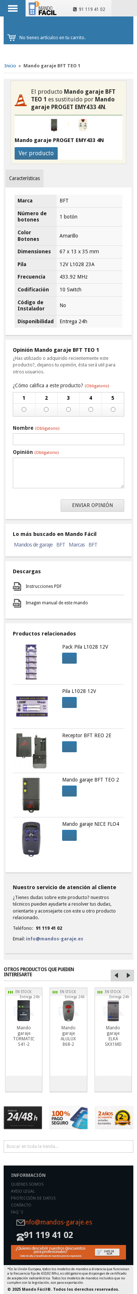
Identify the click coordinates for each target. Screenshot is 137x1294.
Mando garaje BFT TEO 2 (90, 780)
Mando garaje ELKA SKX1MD (113, 1036)
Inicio (10, 65)
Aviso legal (23, 1191)
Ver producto (36, 153)
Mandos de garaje (33, 544)
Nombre (36, 428)
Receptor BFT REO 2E (86, 735)
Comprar (67, 657)
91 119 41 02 (89, 9)
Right (128, 975)
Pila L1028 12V (79, 691)
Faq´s (17, 1212)
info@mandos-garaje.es (54, 938)
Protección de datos (33, 1198)
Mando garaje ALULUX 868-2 (68, 1036)
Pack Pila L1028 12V (85, 647)
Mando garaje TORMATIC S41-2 (24, 1036)
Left (116, 975)
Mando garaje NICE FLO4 (90, 824)
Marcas (77, 544)
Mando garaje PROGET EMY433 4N (59, 140)
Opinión (35, 452)
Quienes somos (27, 1184)
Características (24, 178)
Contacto (21, 1205)
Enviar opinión (92, 505)
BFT (60, 544)
